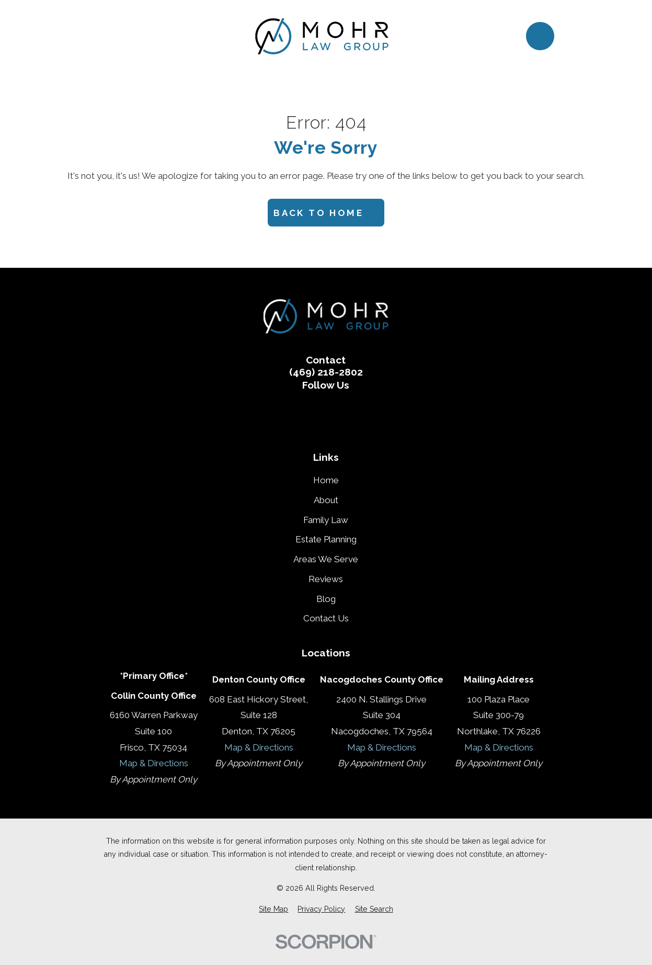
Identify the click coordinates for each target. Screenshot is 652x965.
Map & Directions (153, 763)
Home (326, 480)
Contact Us (326, 618)
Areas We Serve (325, 559)
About (326, 500)
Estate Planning (326, 539)
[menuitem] (273, 909)
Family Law (325, 520)
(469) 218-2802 (326, 372)
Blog (326, 599)
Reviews (325, 579)
